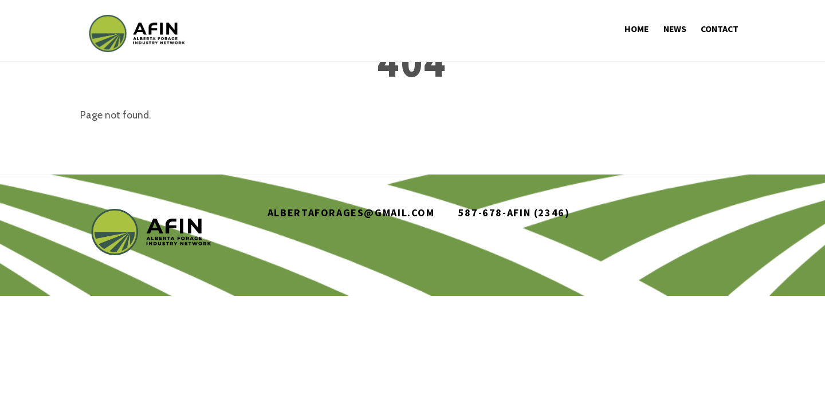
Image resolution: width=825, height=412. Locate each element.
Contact (719, 28)
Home (636, 28)
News (675, 28)
